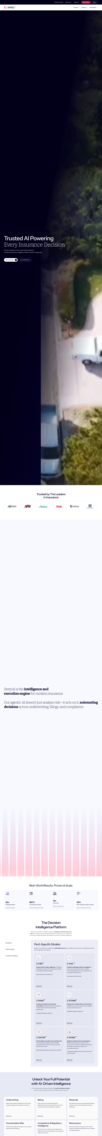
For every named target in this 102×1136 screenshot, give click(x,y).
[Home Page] (9, 7)
